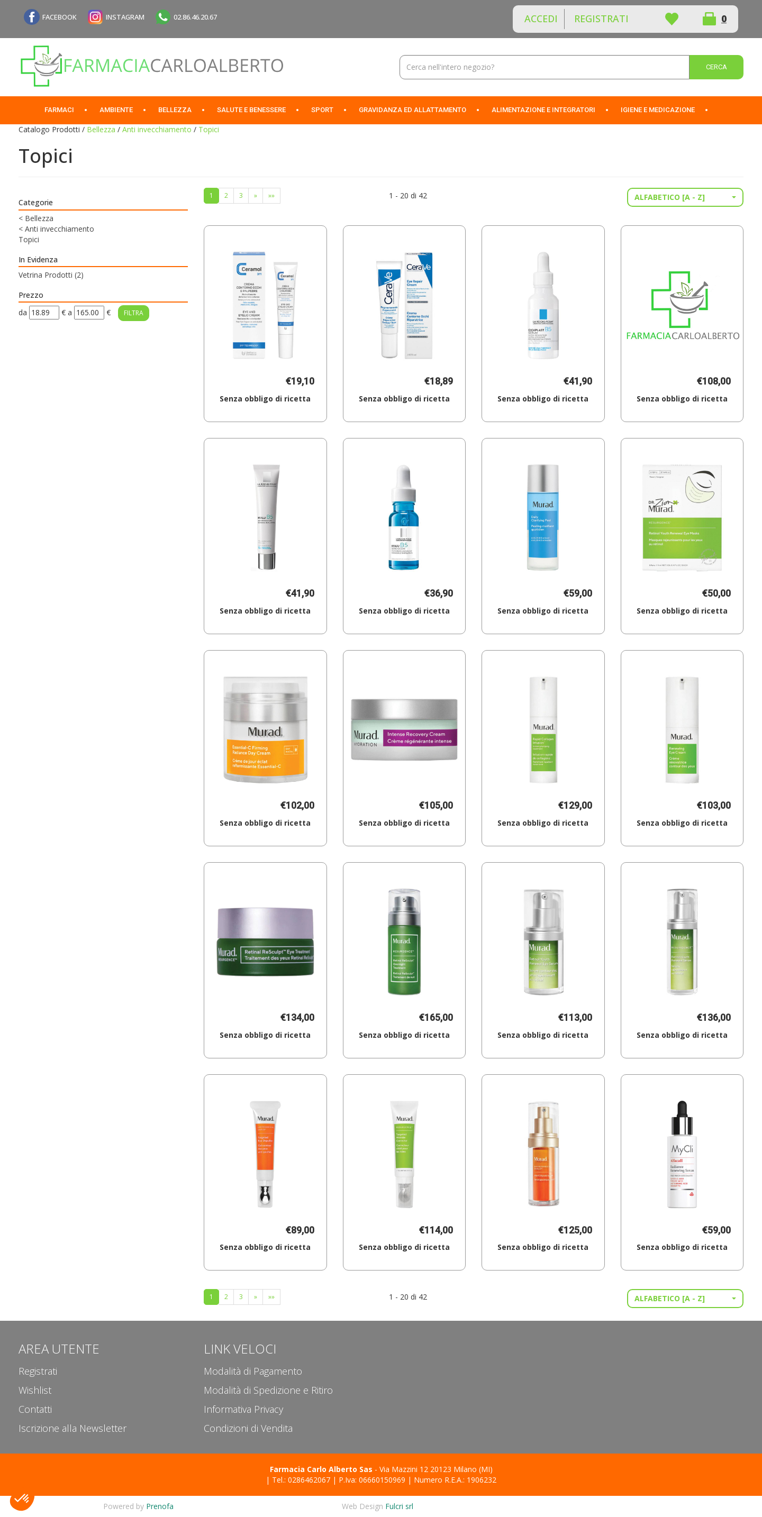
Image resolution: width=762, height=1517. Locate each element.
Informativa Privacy (243, 1409)
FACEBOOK (59, 17)
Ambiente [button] (116, 110)
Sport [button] (322, 110)
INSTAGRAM (125, 17)
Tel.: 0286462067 (301, 1480)
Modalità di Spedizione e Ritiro (268, 1390)
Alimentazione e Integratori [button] (543, 110)
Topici (29, 239)
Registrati (601, 18)
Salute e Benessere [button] (251, 110)
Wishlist (671, 19)
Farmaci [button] (59, 110)
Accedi (541, 18)
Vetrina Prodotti (51, 275)
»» (271, 195)
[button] (685, 197)
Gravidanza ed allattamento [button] (412, 110)
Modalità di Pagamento (253, 1371)
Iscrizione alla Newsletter (72, 1428)
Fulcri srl (399, 1506)
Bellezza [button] (175, 110)
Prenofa (160, 1506)
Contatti (35, 1409)
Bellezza (101, 129)
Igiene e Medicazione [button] (658, 110)
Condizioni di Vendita (248, 1428)
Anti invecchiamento (157, 129)
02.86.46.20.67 (195, 17)
